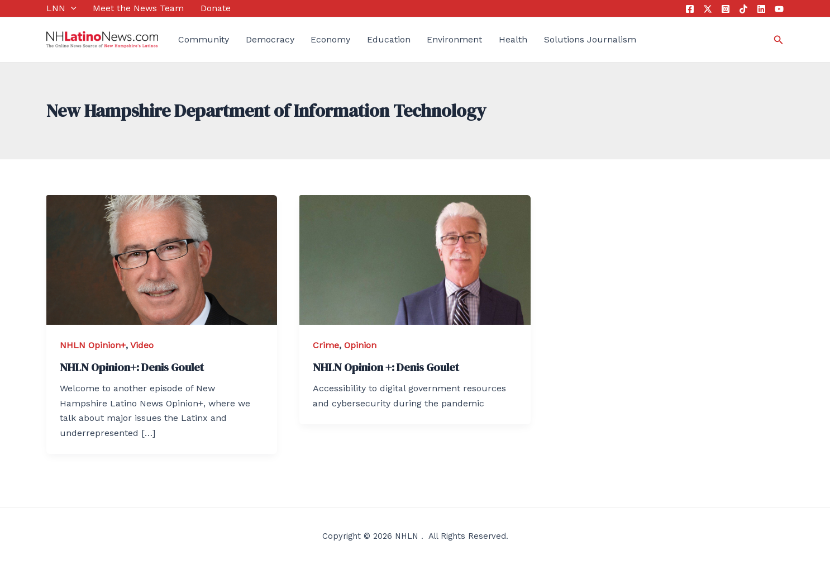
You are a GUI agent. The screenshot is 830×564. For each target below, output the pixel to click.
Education (389, 39)
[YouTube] (779, 8)
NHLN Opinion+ (93, 345)
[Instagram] (725, 8)
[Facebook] (689, 8)
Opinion (360, 345)
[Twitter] (707, 8)
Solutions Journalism (590, 39)
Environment (454, 39)
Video (142, 345)
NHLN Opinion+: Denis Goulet (132, 367)
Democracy (270, 39)
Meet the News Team (138, 8)
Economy (330, 39)
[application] (71, 8)
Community (203, 39)
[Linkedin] (761, 8)
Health (513, 39)
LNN (61, 8)
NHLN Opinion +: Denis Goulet (386, 367)
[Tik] (743, 8)
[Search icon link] (779, 40)
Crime (326, 345)
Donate (216, 8)
